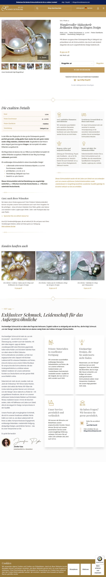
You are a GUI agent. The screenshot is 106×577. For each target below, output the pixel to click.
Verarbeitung (8, 128)
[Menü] (103, 556)
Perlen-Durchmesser (10, 119)
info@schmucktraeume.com (81, 2)
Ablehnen (85, 569)
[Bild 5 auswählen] (38, 67)
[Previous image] (3, 41)
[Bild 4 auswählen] (30, 67)
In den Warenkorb (82, 70)
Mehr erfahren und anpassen (98, 569)
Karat (5, 114)
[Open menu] (103, 8)
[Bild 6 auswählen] (47, 67)
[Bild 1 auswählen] (5, 67)
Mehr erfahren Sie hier (8, 226)
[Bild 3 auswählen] (21, 67)
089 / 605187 (66, 2)
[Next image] (49, 41)
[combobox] (77, 63)
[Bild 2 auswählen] (13, 67)
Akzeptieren (74, 569)
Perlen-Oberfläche (9, 123)
